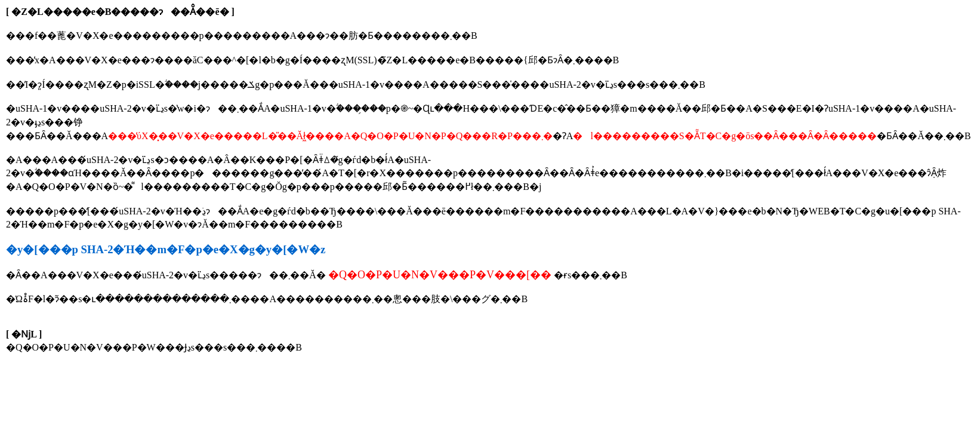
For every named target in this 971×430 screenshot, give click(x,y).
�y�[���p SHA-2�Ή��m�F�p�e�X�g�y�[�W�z (165, 249)
